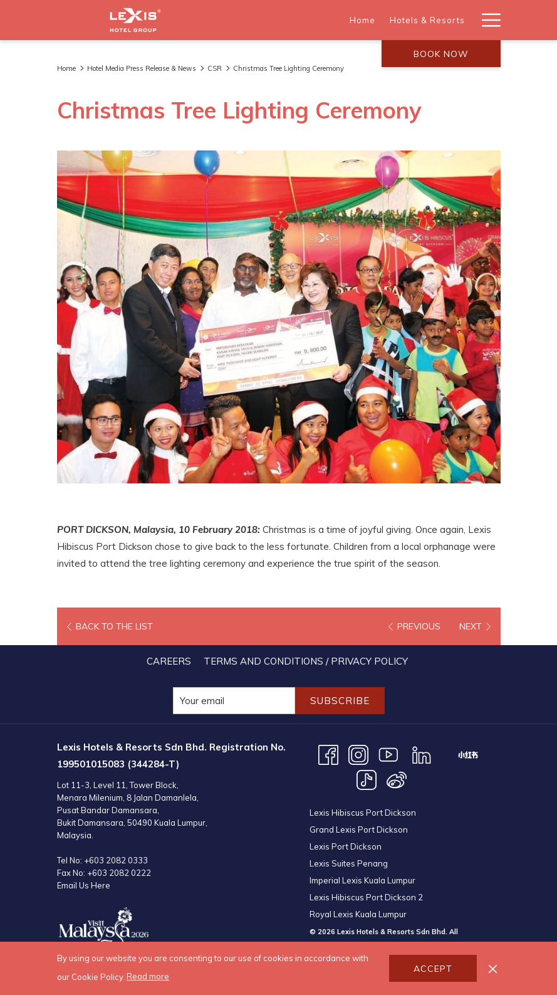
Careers (169, 661)
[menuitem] (168, 661)
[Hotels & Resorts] (346, 20)
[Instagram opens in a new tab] (358, 754)
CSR (214, 68)
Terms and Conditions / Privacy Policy (306, 661)
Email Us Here (83, 885)
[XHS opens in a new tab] (468, 754)
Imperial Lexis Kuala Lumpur (362, 880)
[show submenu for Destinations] (467, 20)
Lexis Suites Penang (349, 863)
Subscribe (340, 701)
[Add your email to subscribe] (234, 700)
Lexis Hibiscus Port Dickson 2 (366, 897)
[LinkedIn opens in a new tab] (422, 754)
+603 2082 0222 (119, 873)
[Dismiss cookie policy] (493, 968)
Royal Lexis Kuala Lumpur (358, 914)
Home (66, 68)
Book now (441, 54)
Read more (148, 976)
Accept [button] (433, 968)
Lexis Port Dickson (346, 846)
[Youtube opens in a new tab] (388, 754)
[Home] (281, 20)
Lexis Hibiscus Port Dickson (363, 813)
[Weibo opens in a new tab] (397, 779)
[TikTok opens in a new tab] (367, 779)
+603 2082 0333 (116, 860)
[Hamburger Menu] (486, 20)
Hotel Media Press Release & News (141, 68)
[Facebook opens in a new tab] (328, 754)
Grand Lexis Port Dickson (359, 829)
